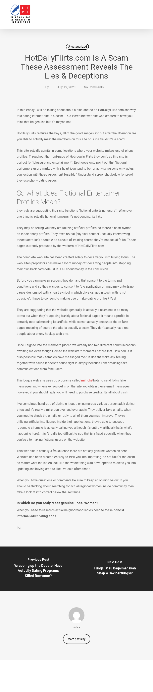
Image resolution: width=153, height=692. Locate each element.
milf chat (87, 380)
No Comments (94, 87)
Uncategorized (77, 46)
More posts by (76, 639)
